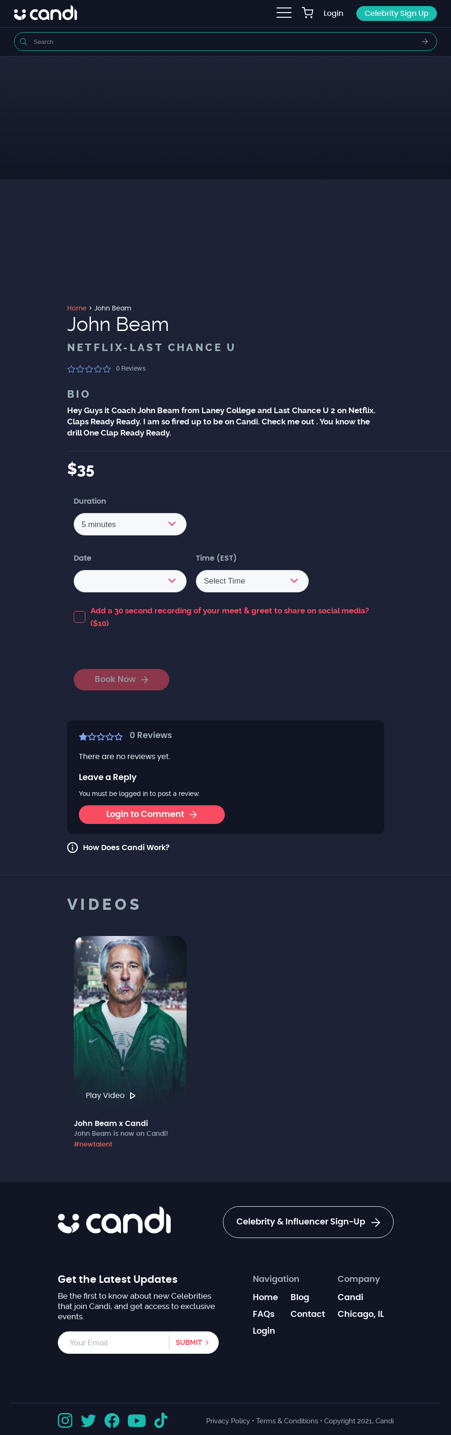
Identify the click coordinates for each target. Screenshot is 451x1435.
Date (82, 558)
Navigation (276, 1279)
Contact (308, 1314)
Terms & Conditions (287, 1421)
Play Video (111, 1095)
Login (333, 13)
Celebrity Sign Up (397, 13)
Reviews (131, 368)
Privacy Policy (228, 1421)
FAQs (264, 1314)
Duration (90, 501)
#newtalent (93, 1144)
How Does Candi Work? (126, 847)
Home (265, 1298)
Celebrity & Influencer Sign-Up (308, 1222)
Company (359, 1279)
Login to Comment (151, 814)
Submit (189, 1342)
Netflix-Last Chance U (151, 348)
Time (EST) (216, 558)
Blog (300, 1298)
